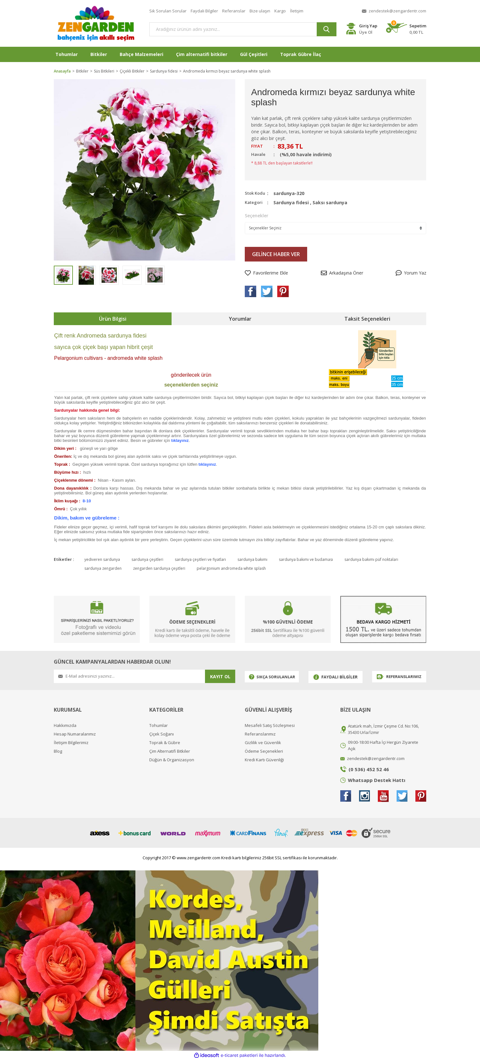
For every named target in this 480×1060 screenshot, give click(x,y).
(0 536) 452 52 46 (369, 769)
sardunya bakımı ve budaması (306, 559)
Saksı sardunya (330, 202)
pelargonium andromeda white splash (231, 568)
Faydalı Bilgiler (204, 11)
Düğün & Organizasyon (171, 759)
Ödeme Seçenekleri (264, 751)
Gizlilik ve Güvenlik (263, 742)
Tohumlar (158, 725)
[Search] (242, 29)
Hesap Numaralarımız (75, 734)
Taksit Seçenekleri (367, 318)
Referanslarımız (260, 734)
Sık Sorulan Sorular (168, 11)
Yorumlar (240, 318)
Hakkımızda (65, 725)
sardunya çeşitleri (147, 559)
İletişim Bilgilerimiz (71, 742)
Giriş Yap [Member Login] (368, 26)
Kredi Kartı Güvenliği (264, 759)
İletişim (296, 11)
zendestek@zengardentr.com (397, 11)
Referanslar (233, 11)
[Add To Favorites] (266, 272)
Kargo (280, 11)
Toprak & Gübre (164, 742)
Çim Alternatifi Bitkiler (169, 751)
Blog (58, 751)
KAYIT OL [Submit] (220, 676)
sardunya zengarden (103, 568)
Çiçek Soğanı (161, 734)
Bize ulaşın (260, 11)
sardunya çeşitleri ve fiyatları (200, 559)
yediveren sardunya (102, 559)
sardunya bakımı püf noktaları (371, 559)
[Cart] (406, 29)
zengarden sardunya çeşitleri (159, 568)
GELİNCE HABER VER (276, 254)
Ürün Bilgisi (112, 318)
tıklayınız (180, 440)
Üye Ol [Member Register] (365, 32)
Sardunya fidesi (291, 202)
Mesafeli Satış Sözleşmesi (270, 725)
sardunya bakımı (252, 559)
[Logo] (97, 23)
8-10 (87, 501)
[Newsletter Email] (129, 676)
